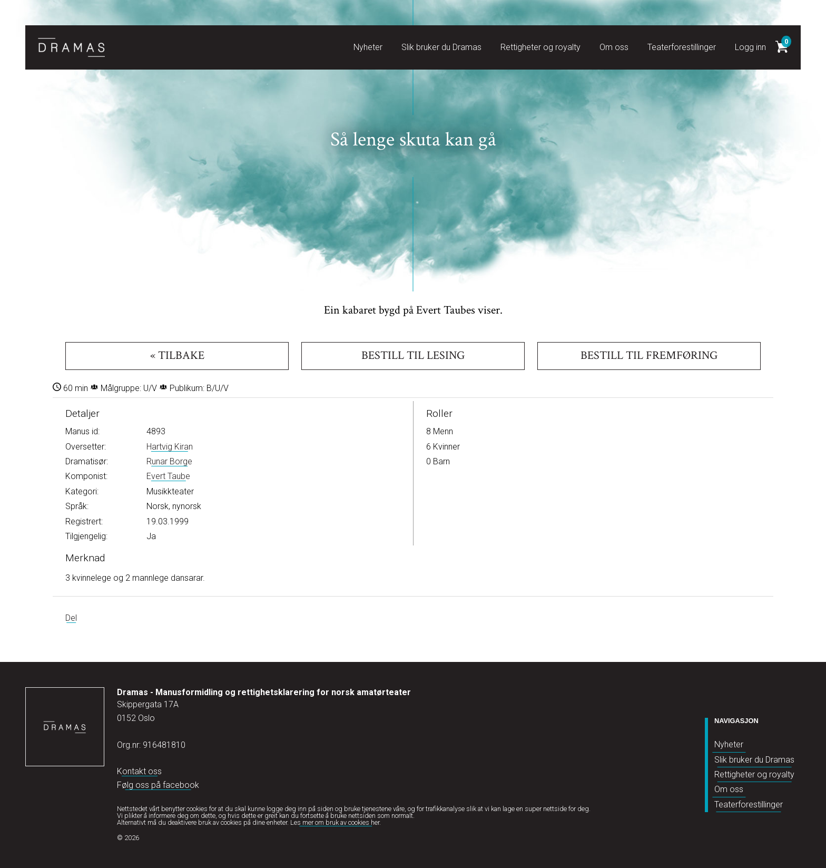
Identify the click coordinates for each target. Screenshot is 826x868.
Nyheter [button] (367, 47)
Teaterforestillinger (748, 804)
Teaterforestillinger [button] (681, 47)
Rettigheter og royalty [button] (540, 47)
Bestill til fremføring (649, 355)
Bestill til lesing (413, 355)
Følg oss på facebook (158, 785)
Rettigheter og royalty (754, 774)
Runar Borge (169, 461)
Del (71, 618)
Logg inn (750, 47)
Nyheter (728, 744)
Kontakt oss (139, 771)
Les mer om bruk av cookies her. (335, 822)
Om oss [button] (613, 47)
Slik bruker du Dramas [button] (441, 47)
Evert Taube (168, 476)
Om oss (728, 789)
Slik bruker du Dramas (754, 760)
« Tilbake (177, 355)
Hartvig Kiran (169, 447)
